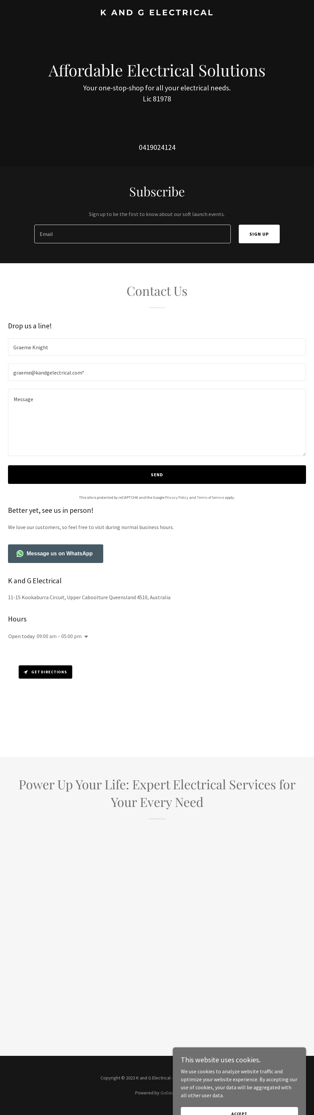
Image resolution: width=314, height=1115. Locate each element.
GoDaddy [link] (169, 1093)
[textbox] (132, 234)
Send (157, 475)
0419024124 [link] (157, 147)
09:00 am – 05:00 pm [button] (59, 636)
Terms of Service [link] (210, 497)
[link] (157, 13)
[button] (85, 636)
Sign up (259, 234)
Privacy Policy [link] (176, 497)
